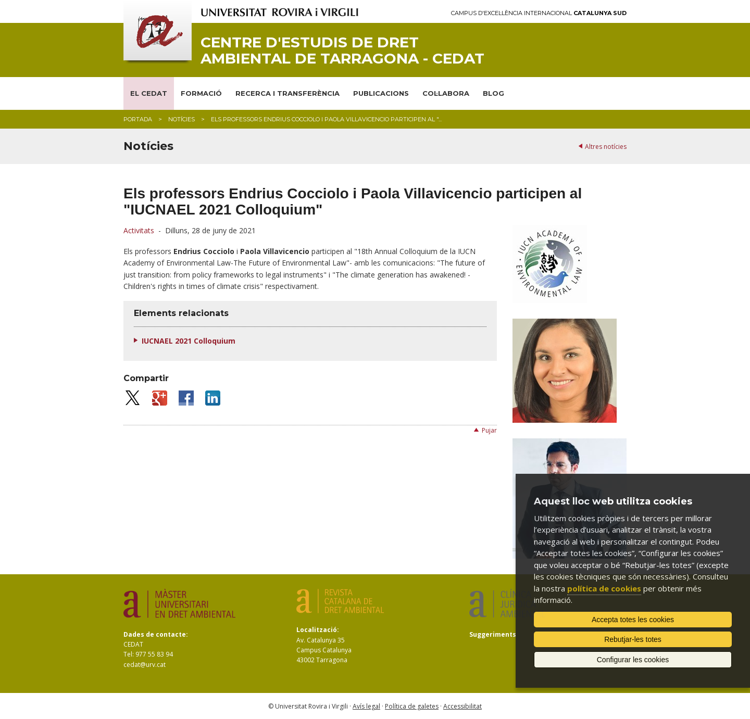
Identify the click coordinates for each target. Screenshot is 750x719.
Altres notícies (606, 146)
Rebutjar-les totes (632, 639)
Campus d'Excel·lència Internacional (539, 13)
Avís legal (366, 706)
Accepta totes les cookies (633, 619)
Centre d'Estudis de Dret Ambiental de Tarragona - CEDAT (342, 50)
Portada (137, 119)
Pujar (489, 430)
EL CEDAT (148, 93)
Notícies (181, 119)
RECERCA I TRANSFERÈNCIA (287, 93)
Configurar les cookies (633, 659)
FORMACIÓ (201, 93)
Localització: (317, 629)
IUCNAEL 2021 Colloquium (188, 341)
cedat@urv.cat (144, 664)
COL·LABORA (445, 93)
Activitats (138, 230)
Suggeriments (492, 634)
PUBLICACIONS (381, 93)
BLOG (493, 93)
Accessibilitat (462, 706)
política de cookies (604, 588)
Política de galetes (412, 706)
